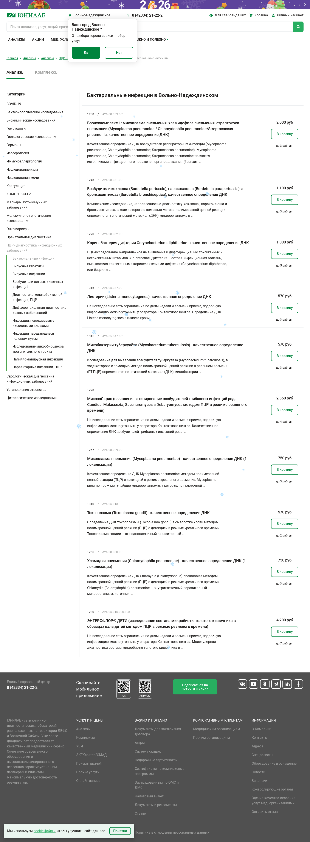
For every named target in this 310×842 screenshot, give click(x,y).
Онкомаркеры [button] (17, 229)
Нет (119, 53)
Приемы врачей (89, 763)
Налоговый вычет (149, 796)
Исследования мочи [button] (22, 178)
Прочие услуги (87, 772)
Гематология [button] (16, 128)
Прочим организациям (211, 738)
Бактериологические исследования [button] (35, 112)
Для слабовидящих (230, 15)
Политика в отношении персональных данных (172, 832)
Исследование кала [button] (22, 169)
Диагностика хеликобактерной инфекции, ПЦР (37, 297)
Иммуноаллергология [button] (24, 161)
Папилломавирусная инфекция (37, 359)
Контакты (260, 738)
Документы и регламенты (156, 805)
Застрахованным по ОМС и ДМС (157, 785)
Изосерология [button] (17, 153)
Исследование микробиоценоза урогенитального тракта (38, 349)
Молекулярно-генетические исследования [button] (28, 218)
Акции (38, 39)
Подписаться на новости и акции (195, 687)
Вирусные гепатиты (28, 266)
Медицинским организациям (216, 729)
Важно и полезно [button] (149, 39)
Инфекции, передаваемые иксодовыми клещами (33, 323)
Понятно (120, 831)
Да (86, 53)
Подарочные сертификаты (156, 760)
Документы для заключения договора (158, 731)
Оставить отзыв (265, 812)
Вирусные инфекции (28, 274)
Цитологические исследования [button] (31, 398)
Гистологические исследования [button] (31, 137)
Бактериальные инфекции (33, 258)
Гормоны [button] (13, 145)
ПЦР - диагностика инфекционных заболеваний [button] (34, 248)
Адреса (257, 746)
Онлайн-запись (88, 781)
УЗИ (79, 746)
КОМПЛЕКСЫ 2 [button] (18, 194)
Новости (258, 772)
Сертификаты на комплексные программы (159, 771)
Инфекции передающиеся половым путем (33, 336)
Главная (12, 58)
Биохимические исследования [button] (30, 120)
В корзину (285, 134)
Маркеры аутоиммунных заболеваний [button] (26, 204)
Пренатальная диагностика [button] (28, 237)
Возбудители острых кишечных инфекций (37, 284)
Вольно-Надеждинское (91, 15)
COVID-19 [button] (13, 104)
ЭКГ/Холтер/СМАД (91, 755)
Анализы (16, 39)
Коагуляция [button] (15, 186)
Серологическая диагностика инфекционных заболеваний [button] (30, 379)
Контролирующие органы (272, 789)
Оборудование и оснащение (274, 763)
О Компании (261, 729)
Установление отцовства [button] (26, 390)
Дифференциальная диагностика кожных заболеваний (39, 310)
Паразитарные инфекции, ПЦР (37, 367)
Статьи (140, 813)
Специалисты (262, 755)
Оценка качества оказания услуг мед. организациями (273, 800)
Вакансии (259, 781)
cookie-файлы (44, 831)
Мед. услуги (62, 39)
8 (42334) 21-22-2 (147, 15)
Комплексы (47, 72)
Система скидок (148, 751)
